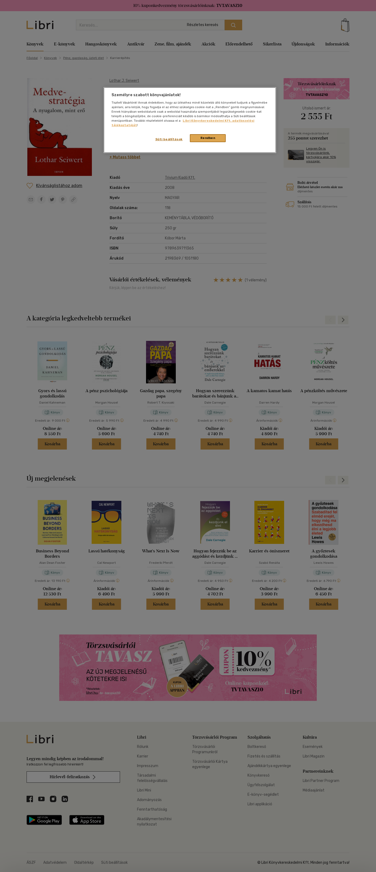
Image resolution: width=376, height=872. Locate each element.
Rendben (207, 138)
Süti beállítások (169, 139)
